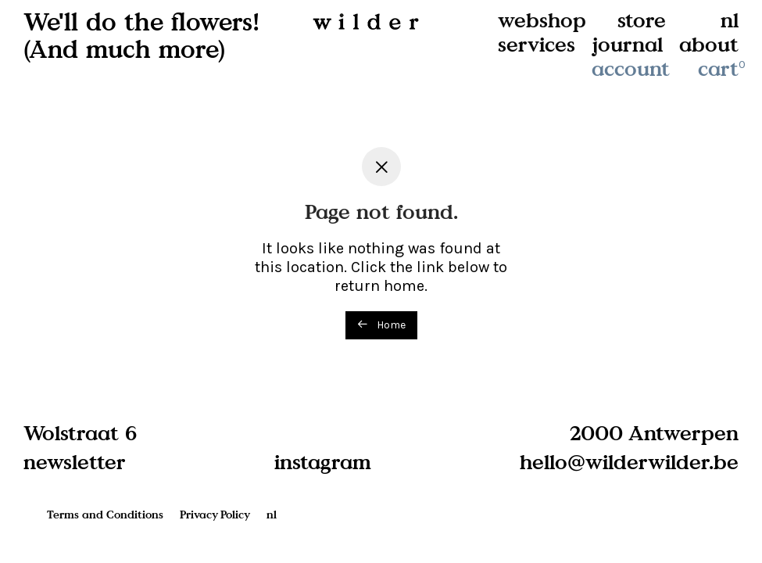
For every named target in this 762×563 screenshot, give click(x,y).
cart (723, 68)
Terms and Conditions (105, 514)
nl (730, 20)
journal (627, 44)
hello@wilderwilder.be (629, 461)
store (641, 20)
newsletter (74, 461)
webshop (542, 20)
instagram (322, 461)
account (631, 68)
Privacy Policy (215, 514)
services (536, 44)
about (709, 44)
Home (381, 325)
